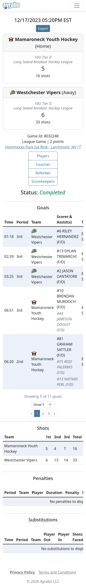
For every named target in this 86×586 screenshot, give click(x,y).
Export (43, 28)
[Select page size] (43, 404)
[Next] (54, 413)
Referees (43, 172)
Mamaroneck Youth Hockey (46, 39)
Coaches (43, 164)
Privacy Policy (22, 572)
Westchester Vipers (39, 92)
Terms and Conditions (57, 572)
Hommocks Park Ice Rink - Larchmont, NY (43, 147)
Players (43, 155)
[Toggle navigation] (76, 5)
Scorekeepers (43, 181)
